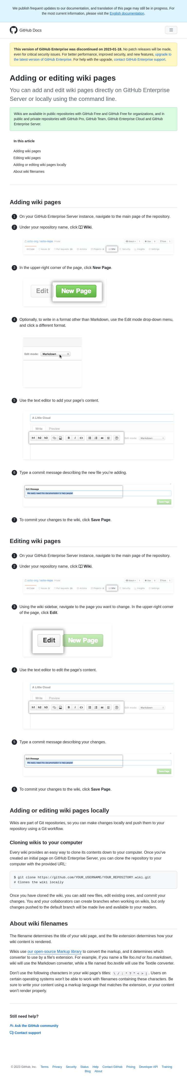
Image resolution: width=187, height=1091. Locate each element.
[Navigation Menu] (171, 30)
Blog (88, 1071)
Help (96, 1067)
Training (167, 1067)
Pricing (130, 1067)
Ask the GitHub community (34, 1026)
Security (71, 1067)
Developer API (148, 1067)
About (98, 1071)
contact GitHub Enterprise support (139, 59)
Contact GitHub (112, 1067)
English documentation (127, 13)
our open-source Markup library (55, 951)
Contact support (25, 1033)
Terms (45, 1067)
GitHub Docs (30, 30)
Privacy (57, 1067)
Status (84, 1067)
